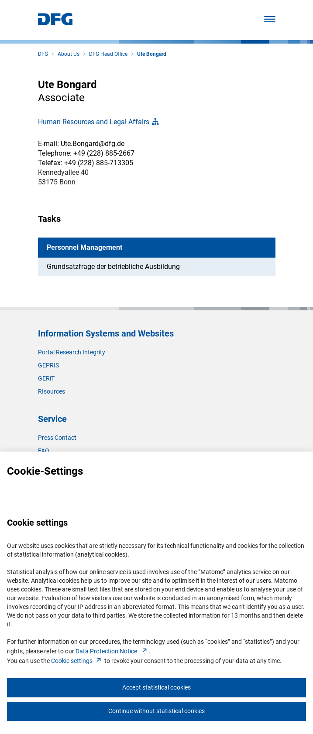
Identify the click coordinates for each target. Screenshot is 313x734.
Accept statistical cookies (156, 687)
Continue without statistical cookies (156, 710)
